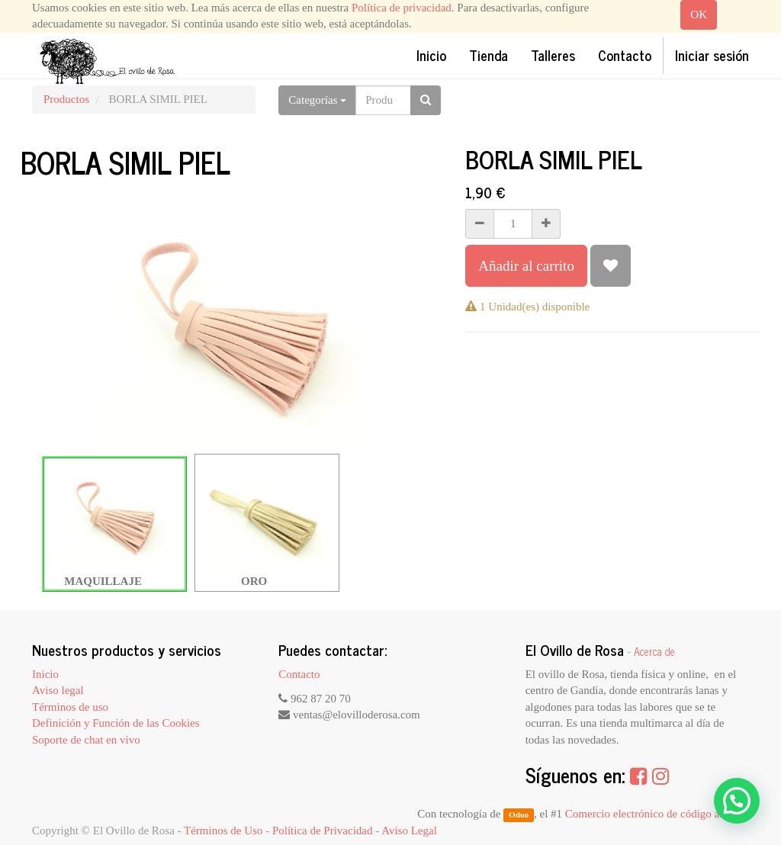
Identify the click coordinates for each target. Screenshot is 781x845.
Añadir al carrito (526, 266)
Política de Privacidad (322, 830)
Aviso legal (58, 690)
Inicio (45, 674)
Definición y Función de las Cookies (116, 723)
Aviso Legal (409, 830)
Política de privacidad (402, 8)
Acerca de (654, 651)
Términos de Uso (223, 830)
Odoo (519, 814)
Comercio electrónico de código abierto (655, 814)
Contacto (299, 674)
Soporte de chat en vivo (86, 740)
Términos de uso (70, 707)
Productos (66, 99)
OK (698, 14)
